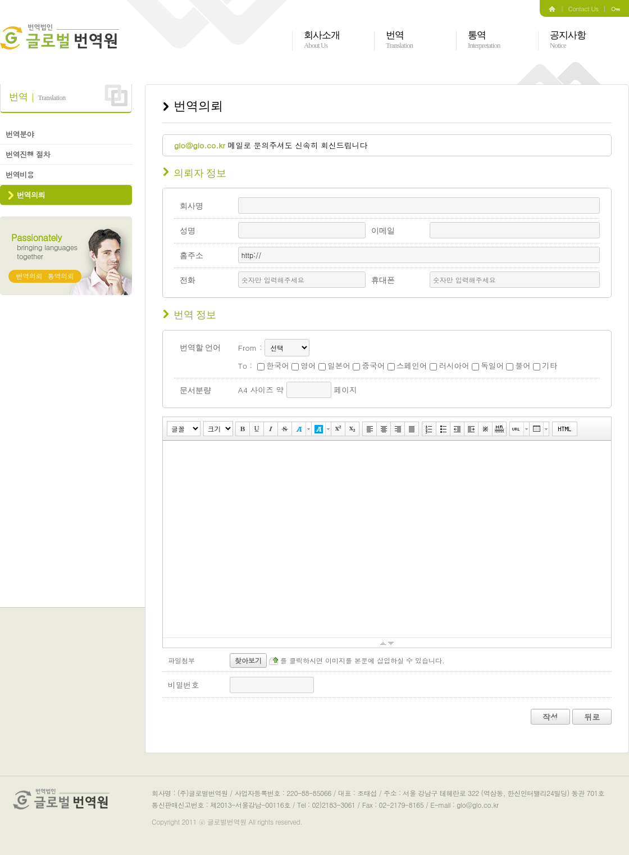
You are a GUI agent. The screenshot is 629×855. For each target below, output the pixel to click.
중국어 (369, 365)
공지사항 (568, 40)
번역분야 (20, 134)
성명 (187, 231)
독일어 (488, 365)
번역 (399, 40)
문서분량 (195, 390)
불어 (518, 365)
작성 (550, 716)
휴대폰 (383, 280)
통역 (484, 40)
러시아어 (450, 365)
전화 (187, 280)
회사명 (191, 206)
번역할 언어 (200, 347)
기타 (545, 365)
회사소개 (322, 40)
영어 (303, 365)
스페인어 (407, 365)
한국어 (273, 365)
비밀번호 (183, 684)
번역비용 (20, 174)
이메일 (383, 231)
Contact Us (583, 8)
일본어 (334, 365)
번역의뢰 (31, 194)
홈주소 (191, 255)
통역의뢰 (61, 276)
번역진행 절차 (28, 154)
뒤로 (592, 716)
